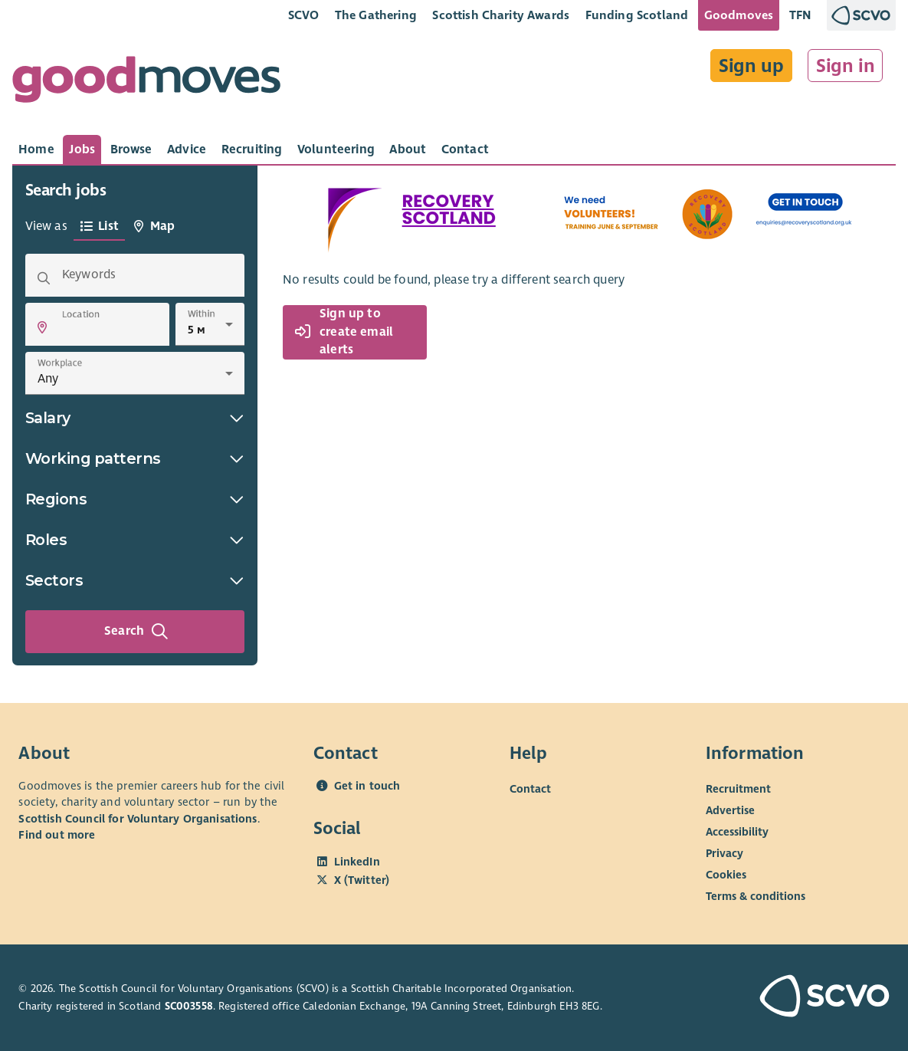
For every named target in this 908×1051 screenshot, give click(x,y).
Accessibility (737, 832)
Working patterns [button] (134, 458)
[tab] (36, 149)
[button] (42, 327)
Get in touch (367, 786)
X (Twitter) (362, 880)
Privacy (724, 853)
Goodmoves (738, 15)
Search (136, 631)
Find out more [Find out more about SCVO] (56, 835)
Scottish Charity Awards (500, 15)
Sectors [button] (134, 580)
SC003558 (189, 1006)
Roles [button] (134, 539)
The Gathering (376, 15)
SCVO (304, 15)
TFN (800, 15)
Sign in (845, 65)
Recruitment (738, 789)
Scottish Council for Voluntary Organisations (137, 819)
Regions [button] (134, 499)
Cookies (726, 875)
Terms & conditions (755, 896)
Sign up (751, 65)
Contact (530, 789)
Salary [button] (134, 418)
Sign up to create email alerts (344, 331)
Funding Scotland (637, 15)
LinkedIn (357, 862)
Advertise (730, 810)
